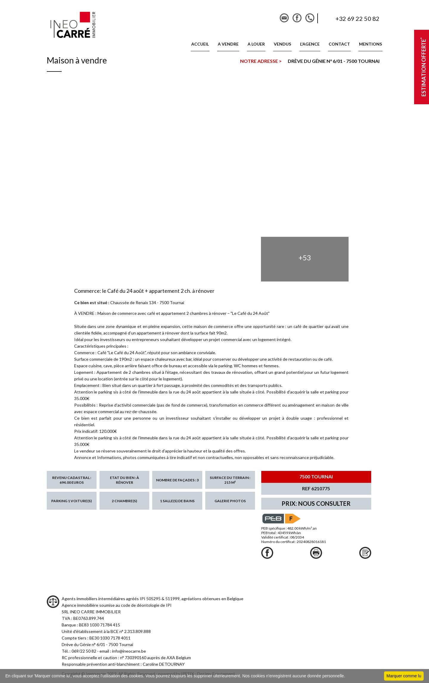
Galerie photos (230, 501)
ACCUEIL (200, 43)
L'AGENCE (310, 43)
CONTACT (339, 43)
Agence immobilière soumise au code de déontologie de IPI (117, 605)
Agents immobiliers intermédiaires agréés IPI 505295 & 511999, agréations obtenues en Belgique (152, 598)
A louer (256, 43)
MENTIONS (370, 43)
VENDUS (282, 43)
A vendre (228, 43)
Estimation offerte (423, 67)
